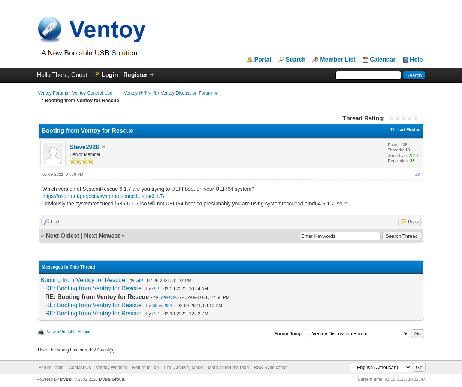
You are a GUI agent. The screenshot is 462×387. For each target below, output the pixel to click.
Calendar (382, 60)
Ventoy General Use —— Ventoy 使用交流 (114, 93)
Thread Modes (405, 129)
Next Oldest (62, 235)
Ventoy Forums (53, 93)
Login (110, 75)
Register (135, 75)
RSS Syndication (271, 367)
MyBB (66, 379)
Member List (337, 60)
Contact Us (80, 367)
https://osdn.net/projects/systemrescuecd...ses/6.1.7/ (103, 196)
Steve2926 (84, 147)
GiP (139, 280)
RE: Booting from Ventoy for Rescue (93, 288)
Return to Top (145, 367)
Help (416, 60)
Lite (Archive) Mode (183, 367)
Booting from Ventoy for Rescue (82, 280)
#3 (417, 174)
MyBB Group (111, 379)
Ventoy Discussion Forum (186, 93)
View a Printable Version (69, 331)
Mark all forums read (228, 367)
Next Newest (102, 235)
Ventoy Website (111, 367)
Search (295, 60)
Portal (262, 60)
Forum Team (51, 367)
